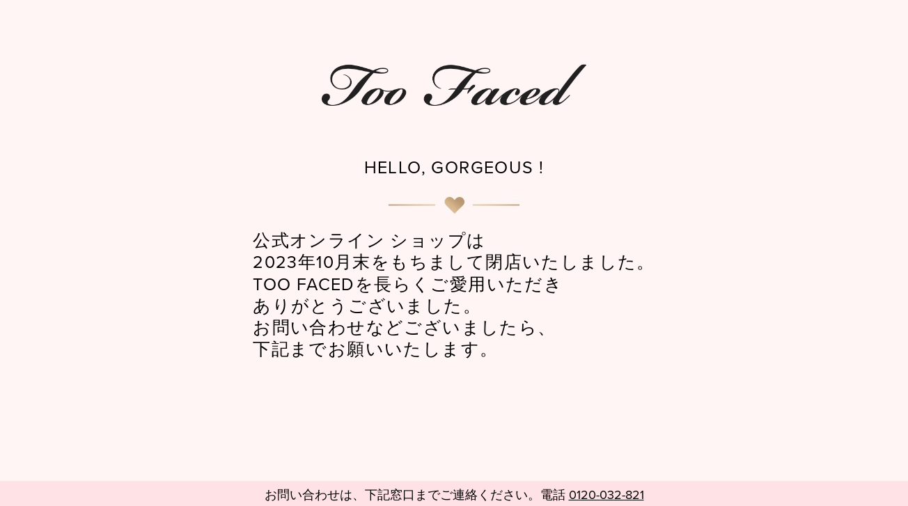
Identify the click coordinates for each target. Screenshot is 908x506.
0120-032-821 (606, 495)
